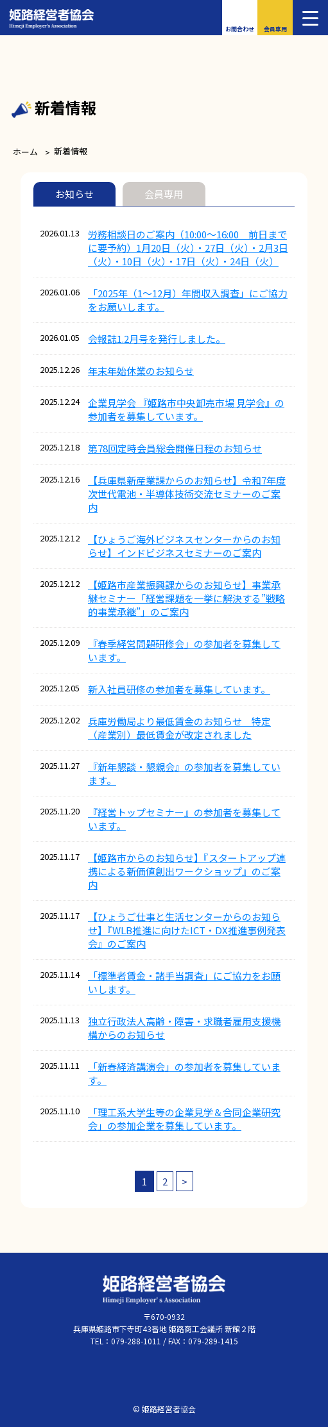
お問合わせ (239, 29)
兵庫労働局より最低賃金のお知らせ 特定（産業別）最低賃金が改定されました (179, 727)
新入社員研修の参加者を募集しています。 (179, 689)
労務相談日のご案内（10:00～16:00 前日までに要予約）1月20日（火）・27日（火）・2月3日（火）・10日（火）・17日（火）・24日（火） (188, 247)
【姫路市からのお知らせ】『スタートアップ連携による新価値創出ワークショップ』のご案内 (187, 871)
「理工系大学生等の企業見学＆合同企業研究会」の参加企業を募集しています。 (184, 1118)
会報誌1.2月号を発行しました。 (156, 338)
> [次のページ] (184, 1181)
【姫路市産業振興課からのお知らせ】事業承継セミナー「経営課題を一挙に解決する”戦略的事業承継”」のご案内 (186, 598)
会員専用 (275, 29)
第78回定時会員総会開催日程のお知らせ (175, 448)
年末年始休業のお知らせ (141, 370)
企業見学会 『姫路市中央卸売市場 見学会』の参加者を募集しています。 (186, 409)
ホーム (25, 151)
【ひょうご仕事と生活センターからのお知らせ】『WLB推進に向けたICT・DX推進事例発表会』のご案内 (187, 930)
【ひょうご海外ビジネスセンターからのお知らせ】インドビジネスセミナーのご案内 (184, 545)
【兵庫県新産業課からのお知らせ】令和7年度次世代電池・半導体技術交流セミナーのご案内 (187, 494)
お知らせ (74, 194)
